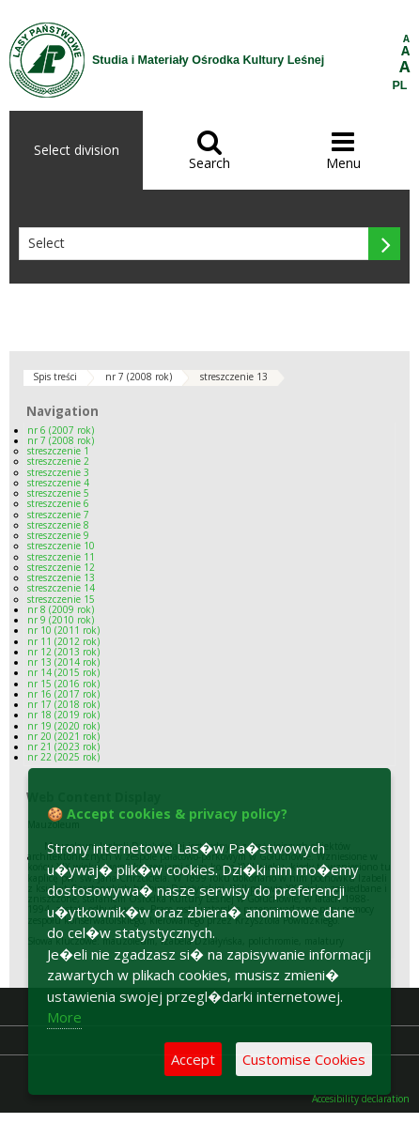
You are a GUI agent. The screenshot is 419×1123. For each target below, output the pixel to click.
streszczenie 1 (58, 450)
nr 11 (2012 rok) (63, 641)
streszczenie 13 (234, 376)
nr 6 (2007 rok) (60, 430)
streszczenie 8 (58, 524)
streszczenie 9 (58, 535)
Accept (193, 1059)
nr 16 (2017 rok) (63, 693)
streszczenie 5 (58, 493)
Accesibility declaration (361, 1099)
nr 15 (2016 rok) (63, 683)
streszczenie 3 (58, 472)
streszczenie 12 (61, 567)
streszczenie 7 (58, 514)
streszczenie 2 (58, 461)
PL (400, 85)
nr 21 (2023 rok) (63, 746)
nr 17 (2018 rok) (63, 704)
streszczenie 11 (61, 556)
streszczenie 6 (58, 503)
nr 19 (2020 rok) (63, 725)
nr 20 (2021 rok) (63, 736)
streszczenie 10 (61, 545)
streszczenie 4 (58, 482)
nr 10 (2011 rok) (63, 630)
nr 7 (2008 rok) (138, 376)
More (64, 1017)
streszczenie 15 (61, 599)
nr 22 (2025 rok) (63, 756)
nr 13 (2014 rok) (63, 662)
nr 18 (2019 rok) (63, 714)
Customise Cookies (303, 1059)
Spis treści (55, 376)
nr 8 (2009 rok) (60, 609)
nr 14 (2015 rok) (63, 672)
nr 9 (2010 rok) (60, 619)
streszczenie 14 (61, 587)
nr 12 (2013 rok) (63, 651)
